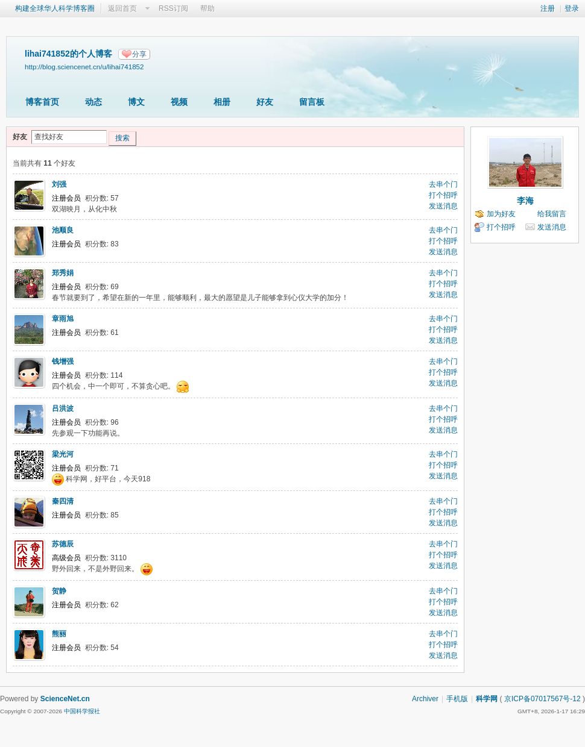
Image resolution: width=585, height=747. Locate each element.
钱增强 (63, 361)
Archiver (425, 699)
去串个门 (443, 184)
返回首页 (122, 8)
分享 (139, 54)
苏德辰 (63, 544)
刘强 (59, 184)
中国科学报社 (82, 711)
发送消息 (443, 206)
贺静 (59, 591)
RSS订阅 (173, 8)
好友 (264, 102)
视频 (179, 102)
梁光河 (63, 454)
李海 (525, 200)
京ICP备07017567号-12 (542, 699)
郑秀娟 (63, 273)
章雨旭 (63, 318)
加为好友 (501, 214)
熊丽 (59, 634)
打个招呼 (443, 195)
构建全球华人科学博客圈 (55, 8)
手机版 (457, 699)
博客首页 (42, 102)
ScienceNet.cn (65, 699)
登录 (571, 8)
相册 (221, 102)
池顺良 (63, 230)
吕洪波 (63, 408)
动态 (93, 102)
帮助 (207, 8)
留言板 (311, 102)
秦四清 (63, 501)
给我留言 (551, 214)
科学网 (487, 699)
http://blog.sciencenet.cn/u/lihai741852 (84, 66)
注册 (547, 8)
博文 (136, 102)
